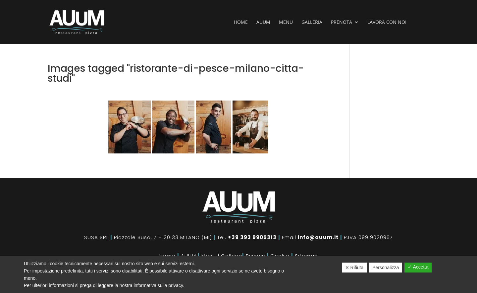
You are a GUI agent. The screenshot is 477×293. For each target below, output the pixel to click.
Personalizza (385, 267)
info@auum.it (318, 237)
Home (241, 22)
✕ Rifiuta (354, 267)
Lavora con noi (386, 22)
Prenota (341, 22)
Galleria (311, 22)
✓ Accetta (418, 267)
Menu (286, 22)
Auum (263, 22)
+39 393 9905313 (252, 237)
